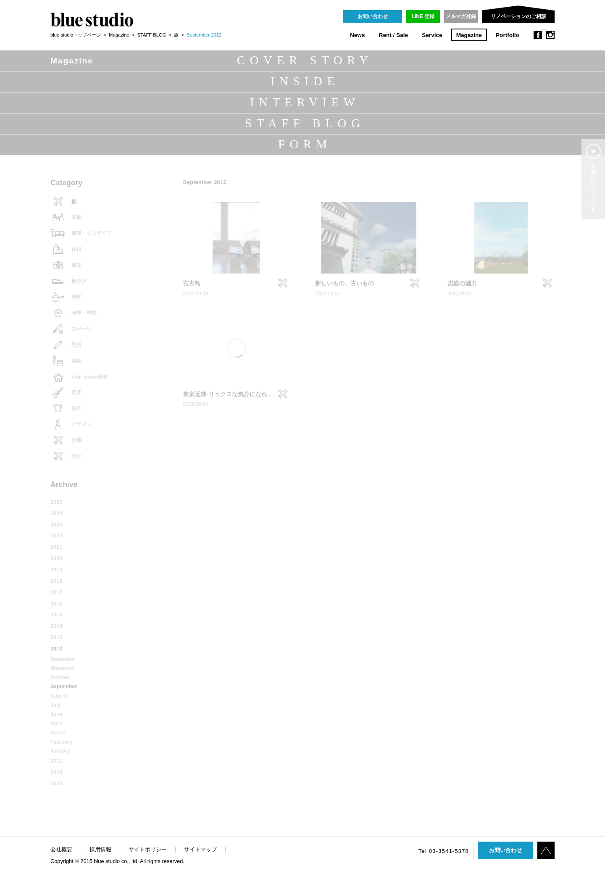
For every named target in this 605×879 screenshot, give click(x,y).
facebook (538, 35)
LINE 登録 (423, 16)
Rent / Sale (393, 35)
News (357, 35)
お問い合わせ (373, 16)
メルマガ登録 (461, 16)
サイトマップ (200, 849)
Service (432, 35)
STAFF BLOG (151, 34)
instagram (550, 35)
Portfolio (507, 35)
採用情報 (100, 849)
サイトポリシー (148, 849)
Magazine (469, 35)
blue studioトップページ (75, 34)
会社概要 (61, 849)
